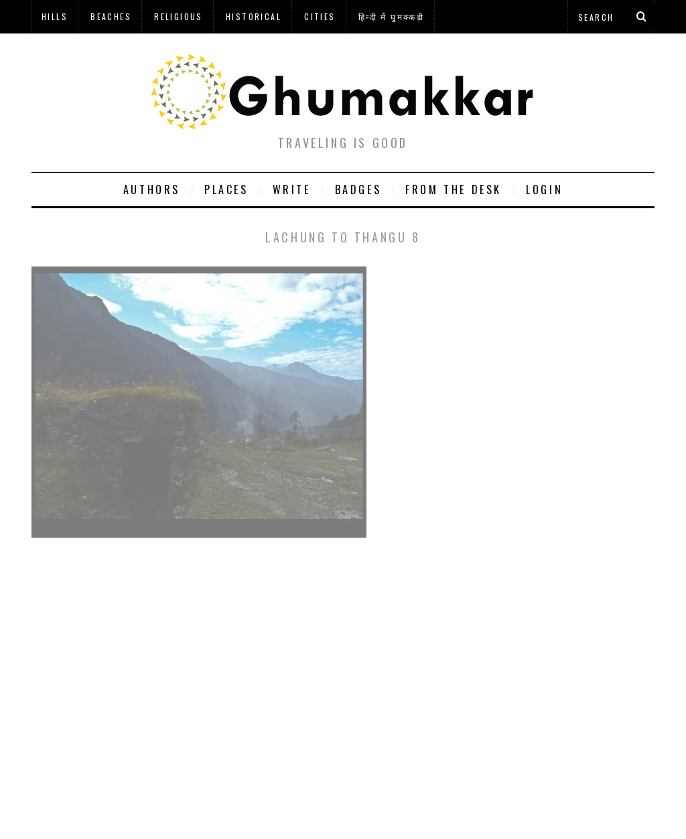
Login (544, 189)
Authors (151, 189)
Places (226, 189)
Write (292, 189)
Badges (358, 189)
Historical (253, 16)
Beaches (110, 16)
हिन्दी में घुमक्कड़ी (391, 16)
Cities (319, 16)
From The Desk (453, 189)
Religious (178, 16)
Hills (55, 16)
